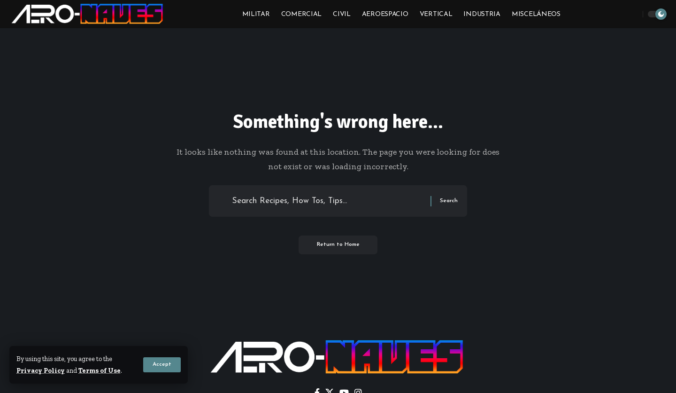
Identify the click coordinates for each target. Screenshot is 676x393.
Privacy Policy (40, 371)
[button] (162, 365)
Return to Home (338, 246)
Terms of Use (100, 371)
